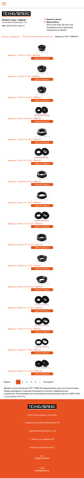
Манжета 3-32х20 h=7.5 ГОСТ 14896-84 (25, 308)
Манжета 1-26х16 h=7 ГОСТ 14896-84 (24, 202)
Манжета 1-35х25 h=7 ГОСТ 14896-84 (24, 350)
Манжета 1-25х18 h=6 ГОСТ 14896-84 (24, 181)
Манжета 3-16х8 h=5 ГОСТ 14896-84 (24, 76)
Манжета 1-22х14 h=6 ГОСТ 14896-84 (24, 139)
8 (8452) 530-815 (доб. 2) (15, 26)
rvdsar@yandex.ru (42, 471)
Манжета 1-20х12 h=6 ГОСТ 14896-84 (24, 118)
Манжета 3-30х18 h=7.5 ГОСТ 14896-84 (25, 245)
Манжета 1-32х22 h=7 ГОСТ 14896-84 (24, 329)
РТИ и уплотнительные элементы (37, 36)
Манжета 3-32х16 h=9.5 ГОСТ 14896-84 (25, 287)
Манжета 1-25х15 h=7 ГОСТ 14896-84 (24, 160)
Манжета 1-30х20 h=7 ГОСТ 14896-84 (24, 266)
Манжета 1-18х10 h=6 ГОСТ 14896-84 (24, 97)
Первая (7, 382)
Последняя (48, 382)
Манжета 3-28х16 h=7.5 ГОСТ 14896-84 (25, 224)
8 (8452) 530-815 (42, 458)
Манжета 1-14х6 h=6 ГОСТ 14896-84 (24, 55)
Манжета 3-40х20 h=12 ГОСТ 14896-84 (25, 371)
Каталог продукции (10, 36)
